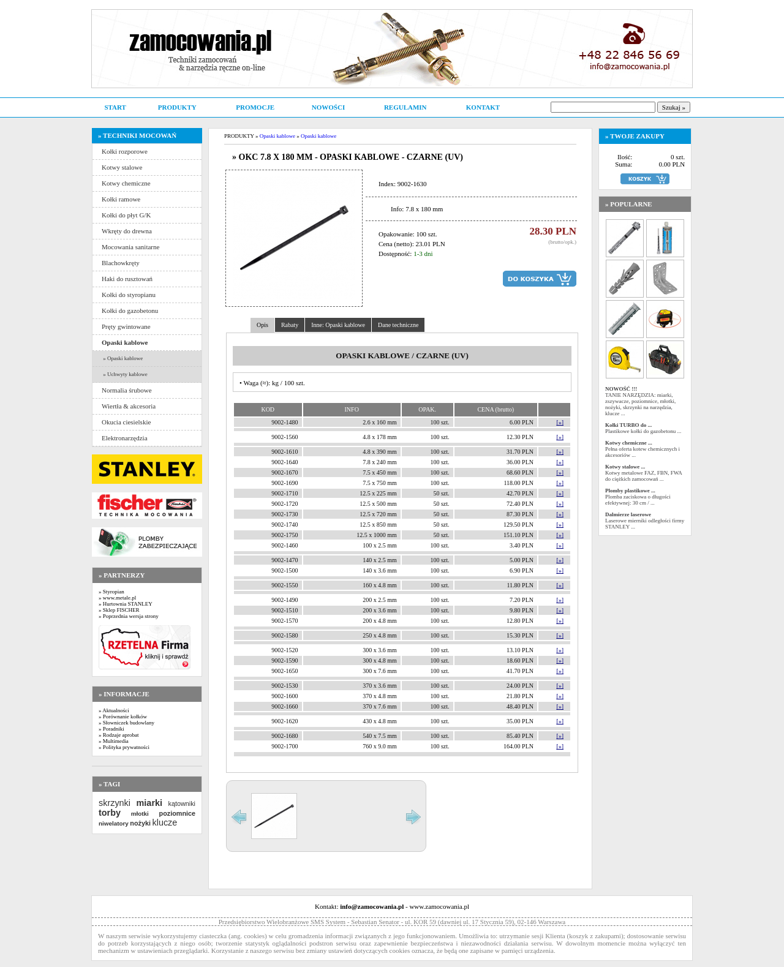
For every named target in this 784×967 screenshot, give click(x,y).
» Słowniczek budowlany (126, 723)
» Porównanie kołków (123, 716)
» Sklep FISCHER (119, 610)
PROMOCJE (255, 107)
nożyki (140, 823)
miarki (149, 803)
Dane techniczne (398, 325)
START (115, 107)
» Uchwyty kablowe (125, 374)
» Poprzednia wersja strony (129, 616)
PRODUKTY (177, 107)
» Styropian (111, 592)
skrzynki (114, 803)
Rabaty (289, 325)
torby (110, 813)
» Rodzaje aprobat (118, 735)
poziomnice (177, 813)
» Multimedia (114, 741)
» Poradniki (111, 729)
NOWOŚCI (328, 107)
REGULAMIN (405, 107)
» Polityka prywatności (124, 747)
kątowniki (181, 803)
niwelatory (114, 823)
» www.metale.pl (117, 598)
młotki (140, 813)
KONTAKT (483, 107)
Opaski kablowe (277, 136)
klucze (164, 822)
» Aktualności (114, 710)
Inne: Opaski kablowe (338, 325)
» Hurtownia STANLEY (126, 604)
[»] (560, 422)
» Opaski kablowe (122, 358)
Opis (262, 325)
